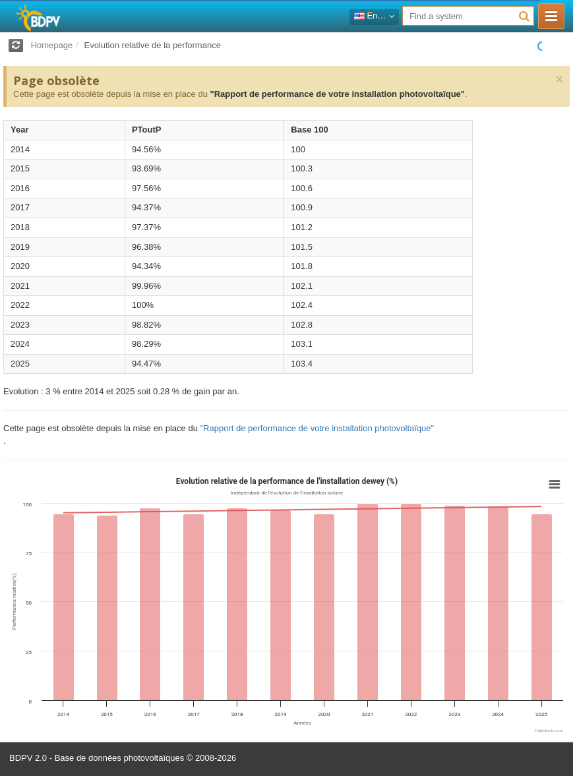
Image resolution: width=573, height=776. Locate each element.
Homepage (52, 45)
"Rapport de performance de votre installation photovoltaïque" (337, 94)
